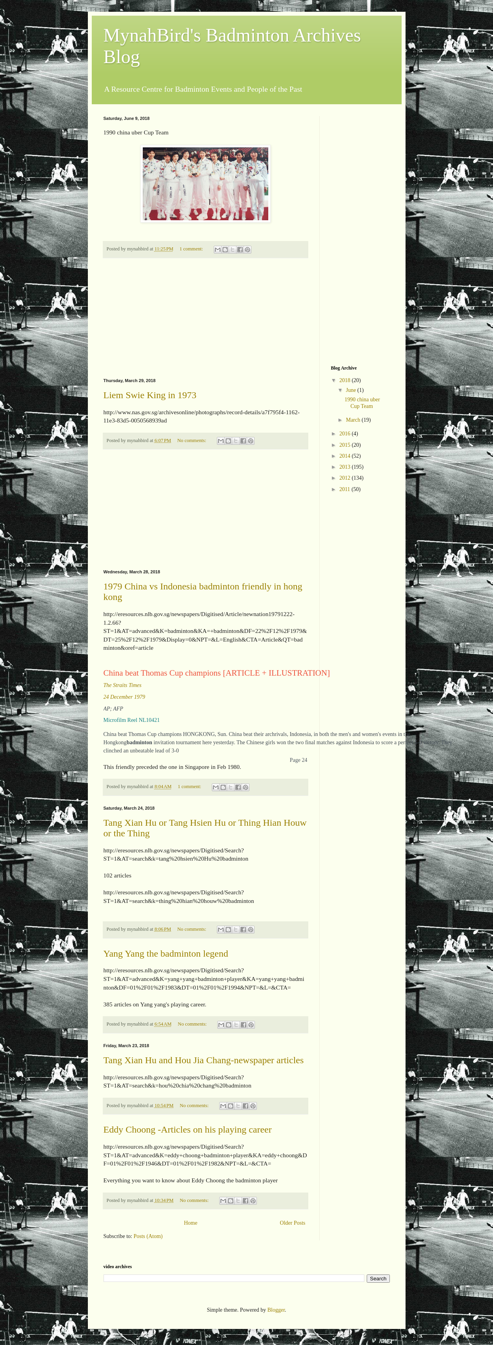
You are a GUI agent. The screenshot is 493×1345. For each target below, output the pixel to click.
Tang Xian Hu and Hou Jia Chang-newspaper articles (204, 1060)
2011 (345, 489)
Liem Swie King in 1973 (150, 395)
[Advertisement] (205, 318)
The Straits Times (123, 685)
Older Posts (293, 1223)
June (351, 390)
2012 (345, 478)
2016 (345, 434)
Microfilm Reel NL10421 (132, 720)
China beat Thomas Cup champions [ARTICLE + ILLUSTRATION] (217, 673)
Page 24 (298, 760)
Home (190, 1223)
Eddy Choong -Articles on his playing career (188, 1129)
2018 (345, 380)
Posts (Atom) (148, 1236)
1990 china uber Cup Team (362, 403)
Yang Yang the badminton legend (166, 953)
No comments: (192, 440)
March (354, 420)
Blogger (276, 1310)
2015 (345, 445)
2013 (345, 467)
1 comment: (192, 249)
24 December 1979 (125, 697)
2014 (345, 456)
